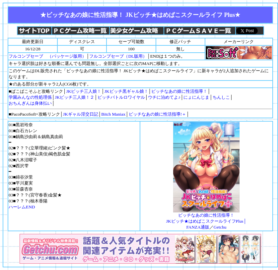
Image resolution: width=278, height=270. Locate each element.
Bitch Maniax (113, 114)
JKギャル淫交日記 (80, 114)
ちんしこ (221, 97)
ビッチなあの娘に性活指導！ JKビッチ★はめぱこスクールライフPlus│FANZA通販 (206, 219)
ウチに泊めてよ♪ (164, 97)
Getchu (220, 227)
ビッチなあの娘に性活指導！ (179, 91)
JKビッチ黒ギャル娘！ (126, 91)
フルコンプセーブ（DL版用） (118, 56)
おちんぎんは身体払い (30, 103)
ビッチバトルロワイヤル (121, 97)
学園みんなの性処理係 (30, 97)
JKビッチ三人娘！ (84, 91)
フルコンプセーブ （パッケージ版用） (47, 56)
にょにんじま (196, 97)
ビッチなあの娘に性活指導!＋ (157, 114)
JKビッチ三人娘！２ (74, 97)
